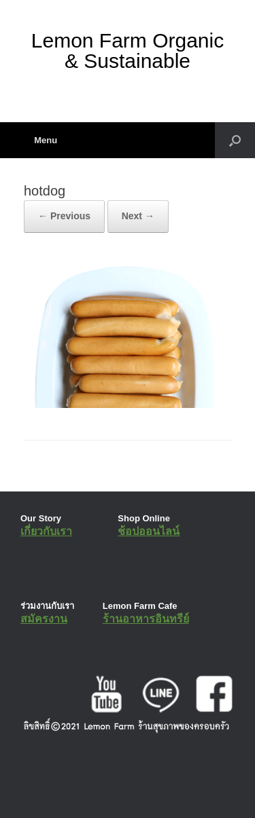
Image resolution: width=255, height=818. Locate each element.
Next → (138, 215)
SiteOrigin (118, 790)
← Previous (64, 215)
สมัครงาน (43, 619)
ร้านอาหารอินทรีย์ (146, 619)
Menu (40, 140)
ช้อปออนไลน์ (149, 531)
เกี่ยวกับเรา (46, 531)
